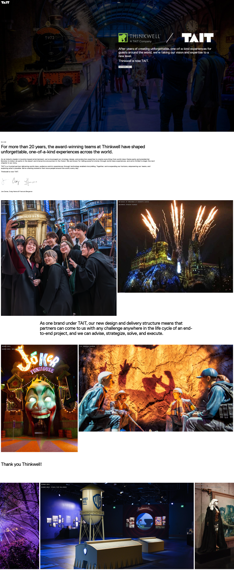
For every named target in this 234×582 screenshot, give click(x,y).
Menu (119, 2)
